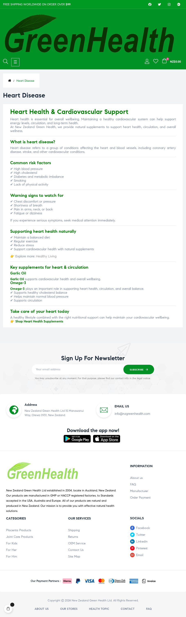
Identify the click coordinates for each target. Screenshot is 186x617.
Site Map (74, 556)
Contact (128, 609)
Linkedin (142, 541)
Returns (73, 537)
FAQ (133, 484)
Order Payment (140, 497)
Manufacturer (139, 491)
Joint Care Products (19, 537)
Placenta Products (18, 530)
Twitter (140, 535)
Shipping (74, 530)
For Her (11, 550)
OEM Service (77, 543)
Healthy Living (46, 256)
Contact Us (75, 550)
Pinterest (142, 548)
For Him (11, 556)
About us (136, 478)
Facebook (143, 528)
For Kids (11, 543)
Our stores (69, 609)
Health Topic (99, 609)
